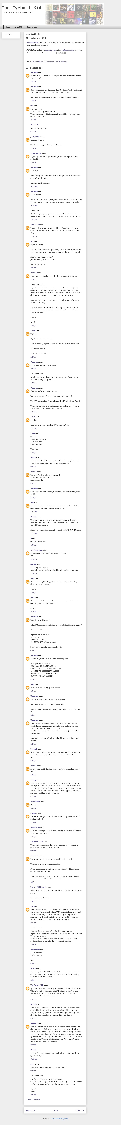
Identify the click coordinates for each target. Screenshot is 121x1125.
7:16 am (33, 148)
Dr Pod (33, 457)
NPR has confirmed (32, 43)
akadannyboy (35, 801)
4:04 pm (33, 836)
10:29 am (33, 186)
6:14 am (33, 131)
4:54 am (33, 120)
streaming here (50, 50)
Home (8, 27)
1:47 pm (33, 268)
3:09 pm (33, 592)
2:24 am (33, 1095)
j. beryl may (34, 136)
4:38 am (33, 100)
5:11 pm (33, 428)
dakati (32, 331)
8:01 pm (33, 923)
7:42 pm (33, 901)
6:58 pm (33, 963)
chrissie (33, 564)
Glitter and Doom (37, 62)
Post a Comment (34, 1100)
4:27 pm (33, 882)
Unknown (34, 72)
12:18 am (33, 512)
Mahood (33, 749)
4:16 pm (33, 679)
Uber (32, 578)
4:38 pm (33, 383)
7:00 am (33, 545)
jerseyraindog (35, 153)
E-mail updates (32, 27)
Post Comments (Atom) (59, 1119)
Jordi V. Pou (35, 225)
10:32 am (33, 205)
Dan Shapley (35, 827)
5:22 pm (33, 980)
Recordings (63, 62)
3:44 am (33, 775)
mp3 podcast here (68, 50)
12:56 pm (33, 573)
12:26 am (33, 533)
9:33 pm (33, 851)
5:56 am (33, 944)
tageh (32, 906)
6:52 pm (33, 1018)
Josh (32, 502)
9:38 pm (33, 1071)
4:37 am (33, 81)
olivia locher (35, 125)
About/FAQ (18, 27)
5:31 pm (33, 999)
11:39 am (33, 220)
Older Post (79, 1110)
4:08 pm (33, 650)
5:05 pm (33, 412)
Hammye (33, 1023)
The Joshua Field (36, 841)
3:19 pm (33, 279)
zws (31, 106)
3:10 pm (33, 612)
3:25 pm (33, 325)
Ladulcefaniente (36, 550)
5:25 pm (33, 452)
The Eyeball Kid (21, 8)
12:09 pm (33, 559)
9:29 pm (33, 744)
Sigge (32, 1064)
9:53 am (33, 162)
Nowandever (35, 949)
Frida (32, 433)
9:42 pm (33, 760)
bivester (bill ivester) (38, 887)
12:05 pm (33, 236)
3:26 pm (33, 357)
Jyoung (33, 780)
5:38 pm (33, 715)
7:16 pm (33, 497)
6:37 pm (33, 483)
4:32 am (33, 808)
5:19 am (33, 822)
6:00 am (33, 1045)
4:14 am (33, 796)
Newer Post (30, 1110)
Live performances (51, 62)
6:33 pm (33, 467)
